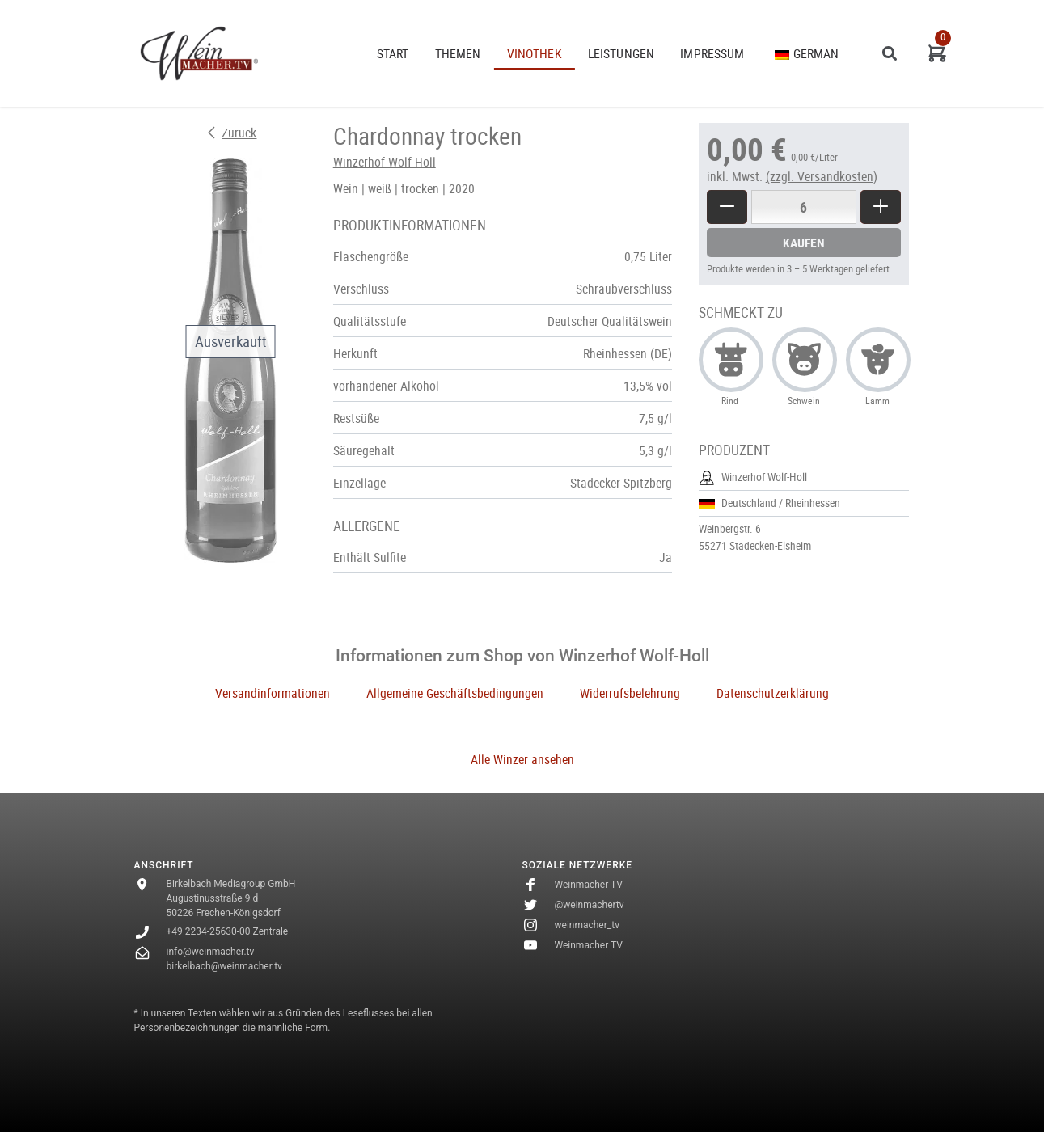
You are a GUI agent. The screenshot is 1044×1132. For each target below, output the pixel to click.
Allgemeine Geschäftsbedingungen (454, 693)
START (393, 53)
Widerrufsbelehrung (630, 693)
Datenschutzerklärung (772, 693)
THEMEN (458, 53)
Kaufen (804, 242)
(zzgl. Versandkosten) (821, 176)
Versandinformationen (272, 693)
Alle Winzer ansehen (522, 759)
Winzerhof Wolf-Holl (384, 162)
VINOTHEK (534, 53)
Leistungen (621, 53)
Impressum (712, 53)
